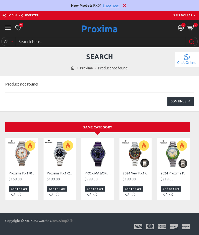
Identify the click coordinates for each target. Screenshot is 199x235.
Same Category (97, 127)
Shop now (111, 5)
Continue (178, 101)
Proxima (99, 28)
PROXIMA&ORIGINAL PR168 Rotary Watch (98, 173)
